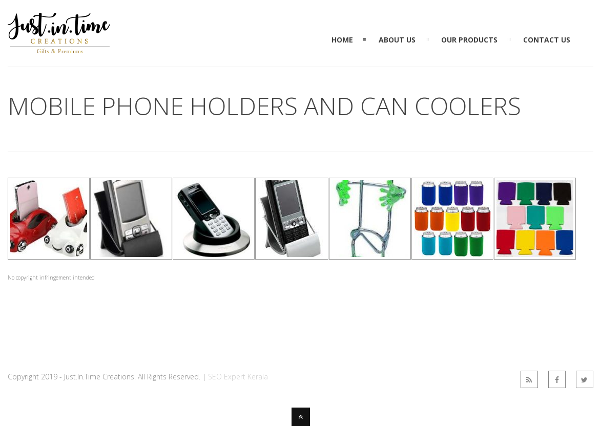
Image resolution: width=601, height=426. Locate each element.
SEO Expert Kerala (238, 376)
